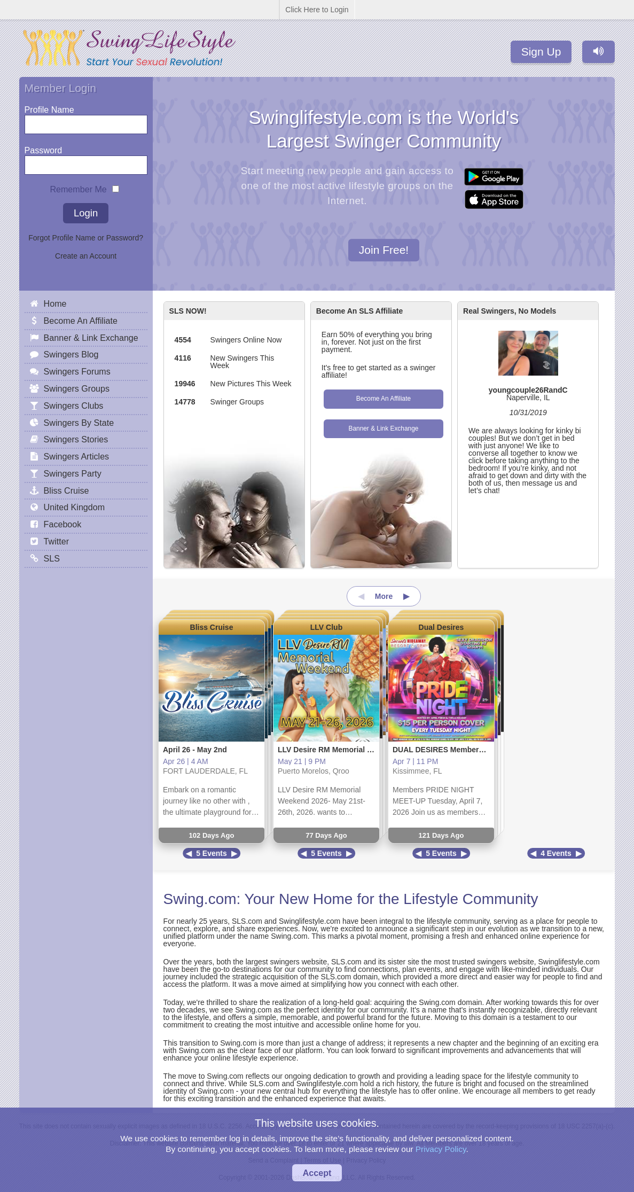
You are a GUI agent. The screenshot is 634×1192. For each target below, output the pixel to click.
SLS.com (247, 921)
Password (43, 147)
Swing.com (200, 899)
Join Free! (384, 250)
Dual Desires (441, 627)
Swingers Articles (76, 456)
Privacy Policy (441, 1149)
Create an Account (85, 256)
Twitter (56, 541)
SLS (52, 558)
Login (86, 213)
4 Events (556, 853)
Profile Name (49, 107)
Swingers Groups (76, 388)
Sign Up (541, 51)
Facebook (63, 524)
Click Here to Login (316, 9)
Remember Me (78, 186)
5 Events (211, 853)
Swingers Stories (76, 439)
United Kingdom (74, 507)
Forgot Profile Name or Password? (85, 237)
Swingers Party (72, 473)
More (384, 596)
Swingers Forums (77, 371)
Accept (317, 1173)
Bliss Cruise (211, 627)
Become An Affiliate (383, 398)
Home (55, 303)
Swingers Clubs (74, 405)
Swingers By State (79, 422)
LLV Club (326, 627)
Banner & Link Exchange (383, 428)
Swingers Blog (71, 354)
